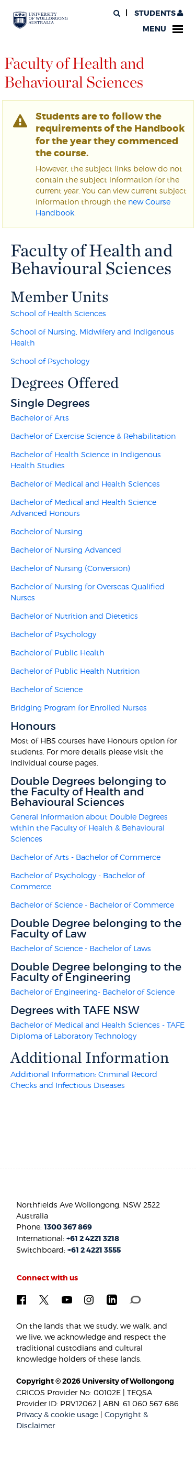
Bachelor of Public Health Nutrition (75, 670)
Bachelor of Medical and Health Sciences (85, 483)
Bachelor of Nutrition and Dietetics (74, 615)
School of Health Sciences (58, 313)
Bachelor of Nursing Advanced (65, 549)
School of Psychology (49, 361)
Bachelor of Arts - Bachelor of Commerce (85, 857)
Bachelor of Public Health (57, 652)
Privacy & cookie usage (57, 1414)
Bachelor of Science (46, 689)
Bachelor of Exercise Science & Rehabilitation (93, 436)
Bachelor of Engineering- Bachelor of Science (92, 991)
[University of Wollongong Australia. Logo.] (40, 20)
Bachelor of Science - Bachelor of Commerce (92, 904)
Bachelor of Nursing (46, 531)
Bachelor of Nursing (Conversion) (70, 568)
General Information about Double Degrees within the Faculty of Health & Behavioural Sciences (89, 827)
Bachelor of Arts (39, 417)
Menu (163, 29)
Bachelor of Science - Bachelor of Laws (80, 948)
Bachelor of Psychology (53, 634)
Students (158, 13)
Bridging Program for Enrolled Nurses (78, 707)
